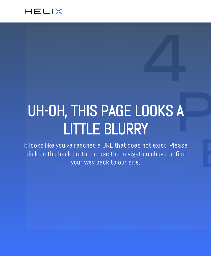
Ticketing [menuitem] (161, 11)
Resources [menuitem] (182, 11)
